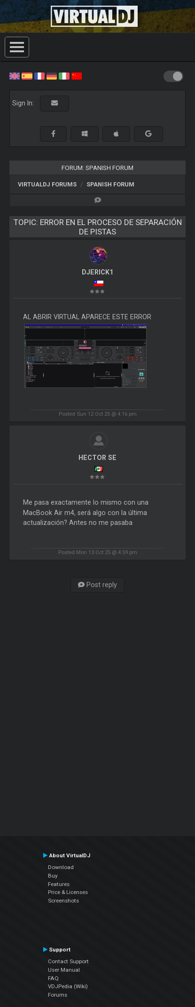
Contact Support (68, 961)
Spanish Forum (110, 184)
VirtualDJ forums (47, 184)
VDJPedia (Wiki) (68, 986)
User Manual (64, 970)
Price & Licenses (68, 892)
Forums (57, 994)
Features (59, 884)
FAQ (53, 978)
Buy (53, 875)
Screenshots (63, 900)
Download (61, 867)
